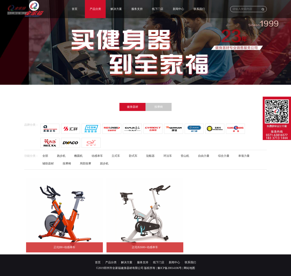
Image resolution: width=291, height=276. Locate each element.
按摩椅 (158, 106)
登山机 (185, 155)
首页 (74, 8)
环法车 (167, 155)
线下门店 (157, 8)
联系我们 (199, 8)
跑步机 (61, 155)
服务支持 (137, 8)
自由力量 (203, 155)
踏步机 (104, 163)
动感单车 (97, 155)
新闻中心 (178, 8)
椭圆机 (78, 155)
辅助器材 (48, 163)
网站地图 (189, 268)
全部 (45, 155)
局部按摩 (85, 163)
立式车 (116, 155)
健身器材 (132, 106)
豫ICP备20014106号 (169, 268)
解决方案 (116, 8)
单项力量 (244, 155)
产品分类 (95, 8)
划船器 (150, 155)
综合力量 (223, 155)
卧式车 (133, 155)
